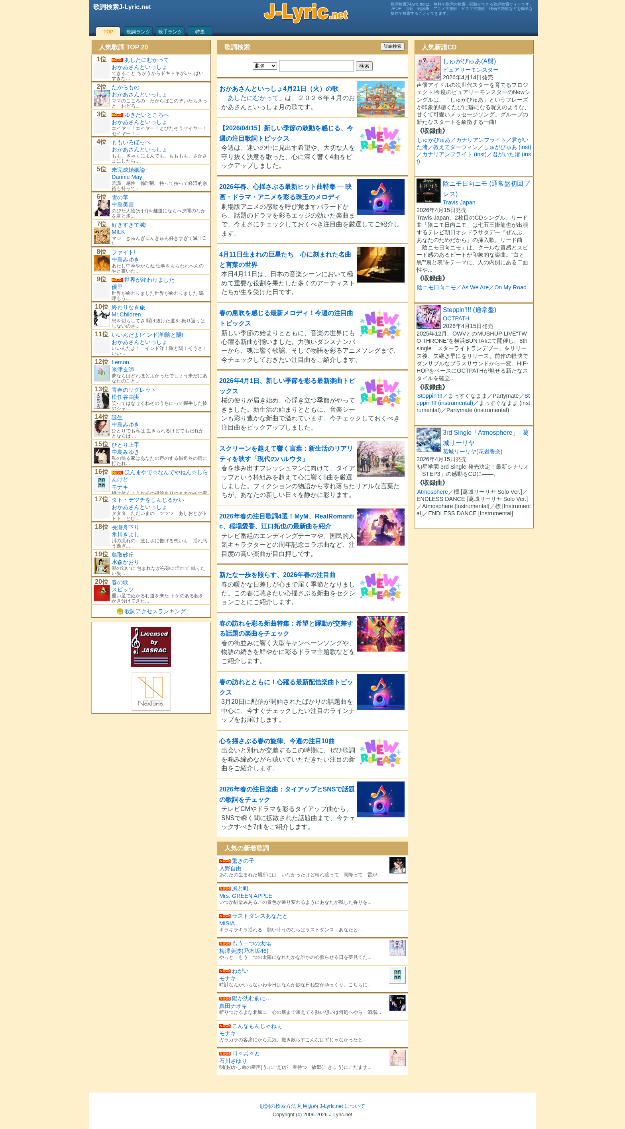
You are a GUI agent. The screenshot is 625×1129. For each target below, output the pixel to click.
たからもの (126, 87)
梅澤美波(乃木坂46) (244, 951)
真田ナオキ (233, 1006)
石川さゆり (233, 1061)
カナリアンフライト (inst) (454, 154)
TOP (108, 32)
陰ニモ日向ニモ (436, 287)
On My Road (510, 287)
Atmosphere (432, 492)
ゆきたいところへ (146, 115)
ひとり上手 (126, 445)
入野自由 (230, 868)
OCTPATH (456, 318)
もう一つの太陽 (251, 943)
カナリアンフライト (481, 140)
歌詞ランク (138, 32)
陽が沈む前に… (251, 998)
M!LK (118, 232)
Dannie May (127, 177)
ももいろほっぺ (131, 142)
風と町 (240, 888)
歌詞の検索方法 (278, 1106)
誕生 (117, 417)
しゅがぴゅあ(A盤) (469, 61)
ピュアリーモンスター (471, 70)
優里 (117, 287)
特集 (200, 32)
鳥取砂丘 (123, 555)
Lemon (120, 362)
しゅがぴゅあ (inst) (507, 147)
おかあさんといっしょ (139, 67)
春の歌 (120, 582)
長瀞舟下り (126, 527)
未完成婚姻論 (128, 170)
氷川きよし (126, 534)
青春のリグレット (134, 390)
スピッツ (123, 589)
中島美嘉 (123, 204)
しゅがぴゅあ (433, 140)
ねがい (240, 971)
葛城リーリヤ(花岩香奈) (473, 451)
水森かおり (126, 562)
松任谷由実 (126, 397)
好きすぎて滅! (129, 225)
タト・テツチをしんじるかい (148, 500)
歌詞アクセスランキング (155, 611)
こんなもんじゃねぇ (257, 1026)
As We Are (475, 287)
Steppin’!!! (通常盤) (469, 309)
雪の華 (120, 197)
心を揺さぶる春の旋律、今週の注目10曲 (277, 741)
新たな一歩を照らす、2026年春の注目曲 (277, 574)
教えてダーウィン (455, 147)
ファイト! (124, 252)
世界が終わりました (149, 280)
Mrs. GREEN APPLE (245, 896)
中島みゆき (126, 259)
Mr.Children (126, 314)
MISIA (227, 923)
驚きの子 (243, 861)
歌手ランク (170, 32)
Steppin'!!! (429, 396)
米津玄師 (123, 369)
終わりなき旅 (128, 307)
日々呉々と (246, 1053)
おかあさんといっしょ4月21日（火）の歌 (278, 88)
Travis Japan (459, 202)
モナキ (227, 978)
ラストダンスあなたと (260, 916)
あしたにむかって (253, 97)
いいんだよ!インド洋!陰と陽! (147, 335)
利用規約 (307, 1106)
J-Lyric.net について (342, 1106)
